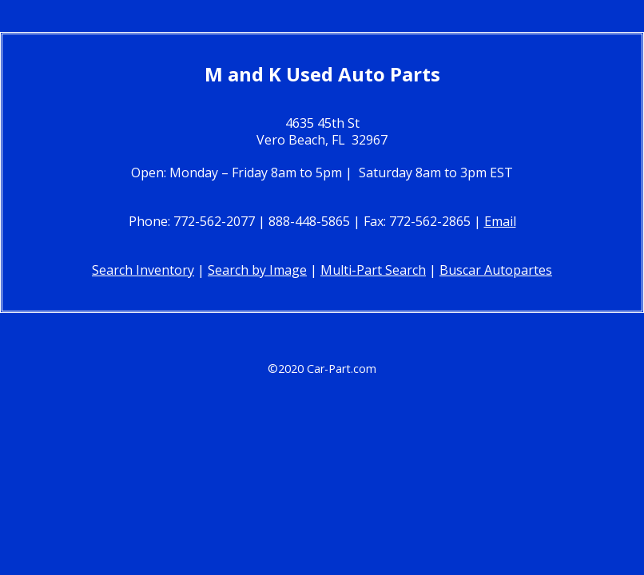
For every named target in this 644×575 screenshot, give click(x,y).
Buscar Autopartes (495, 270)
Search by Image (257, 270)
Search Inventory (143, 270)
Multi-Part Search (373, 270)
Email (500, 221)
